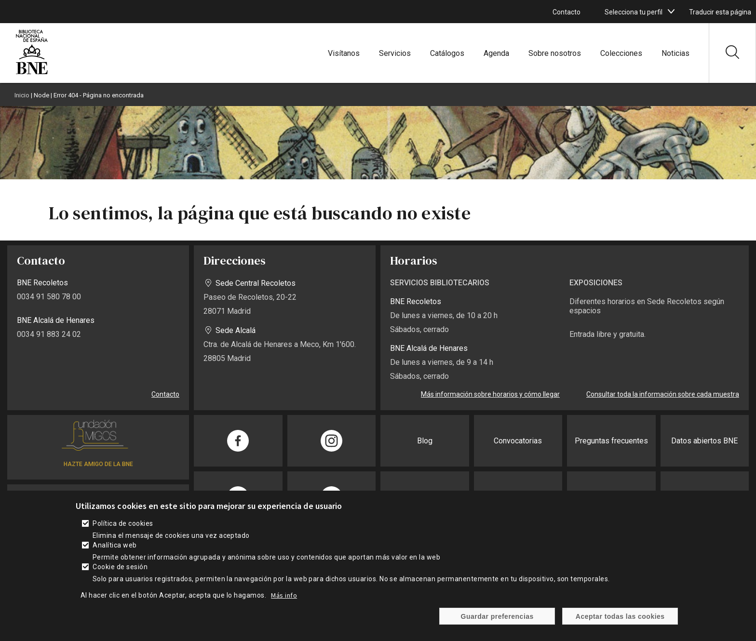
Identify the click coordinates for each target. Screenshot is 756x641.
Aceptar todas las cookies (620, 623)
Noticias (675, 53)
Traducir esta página (720, 12)
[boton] (671, 11)
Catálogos (447, 53)
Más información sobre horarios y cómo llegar (490, 394)
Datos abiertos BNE (704, 440)
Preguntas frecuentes (611, 440)
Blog (424, 440)
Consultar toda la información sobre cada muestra (662, 394)
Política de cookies (123, 530)
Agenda (496, 53)
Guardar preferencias (497, 623)
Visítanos (344, 53)
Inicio (21, 95)
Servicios (395, 53)
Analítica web (114, 552)
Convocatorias (518, 440)
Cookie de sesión (120, 573)
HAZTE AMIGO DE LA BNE (98, 464)
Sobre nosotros (554, 53)
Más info (284, 602)
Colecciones (621, 53)
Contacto (566, 12)
